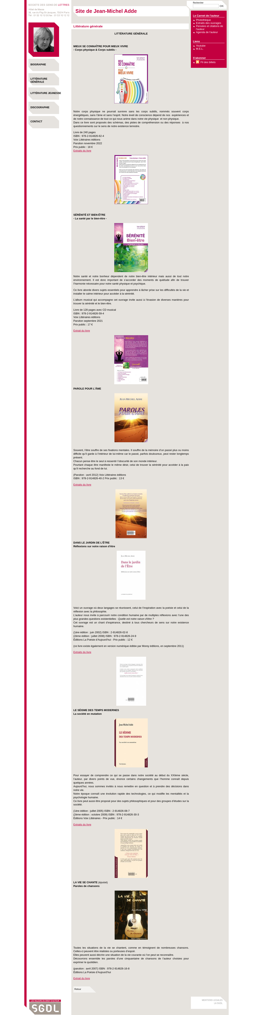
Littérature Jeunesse (45, 93)
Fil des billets (208, 62)
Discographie (39, 107)
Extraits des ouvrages (208, 23)
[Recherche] (206, 6)
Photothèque (203, 19)
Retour (77, 989)
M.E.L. (200, 48)
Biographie (38, 64)
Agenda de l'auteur (207, 32)
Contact (36, 121)
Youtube (201, 45)
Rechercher (198, 3)
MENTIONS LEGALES (212, 1000)
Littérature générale (38, 80)
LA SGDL (218, 1003)
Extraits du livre (82, 150)
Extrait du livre (81, 330)
